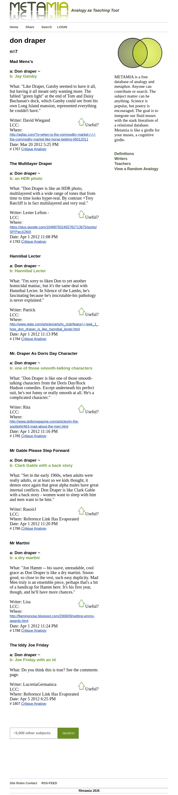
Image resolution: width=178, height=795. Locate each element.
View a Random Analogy (136, 169)
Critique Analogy (33, 149)
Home (14, 27)
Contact (31, 783)
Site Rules (17, 783)
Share (29, 27)
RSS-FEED (49, 783)
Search (46, 27)
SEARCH (68, 733)
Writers (120, 159)
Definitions (124, 154)
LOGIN (62, 27)
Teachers (122, 164)
